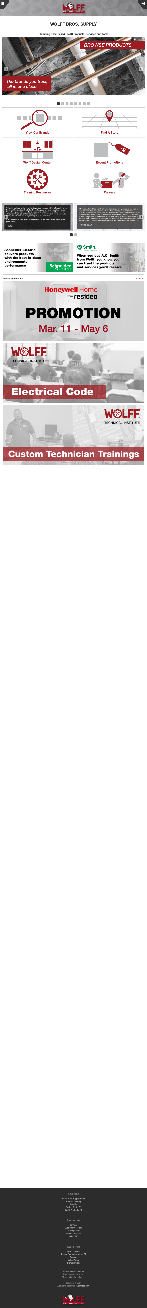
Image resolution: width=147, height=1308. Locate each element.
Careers (73, 1257)
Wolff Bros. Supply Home (73, 1198)
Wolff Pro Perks (73, 1210)
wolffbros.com (83, 1286)
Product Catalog (73, 1201)
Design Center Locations (73, 1254)
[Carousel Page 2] (62, 103)
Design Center (73, 1207)
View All (140, 278)
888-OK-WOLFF (77, 1271)
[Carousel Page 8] (88, 103)
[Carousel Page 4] (71, 103)
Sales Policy (73, 1260)
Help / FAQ (73, 1236)
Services (73, 1225)
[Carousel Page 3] (67, 103)
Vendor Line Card (73, 1233)
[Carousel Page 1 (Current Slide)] (58, 103)
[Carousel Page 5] (75, 103)
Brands (73, 1204)
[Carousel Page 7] (84, 103)
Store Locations (73, 1251)
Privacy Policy (73, 1263)
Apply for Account (73, 1228)
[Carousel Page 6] (80, 103)
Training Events (74, 1231)
